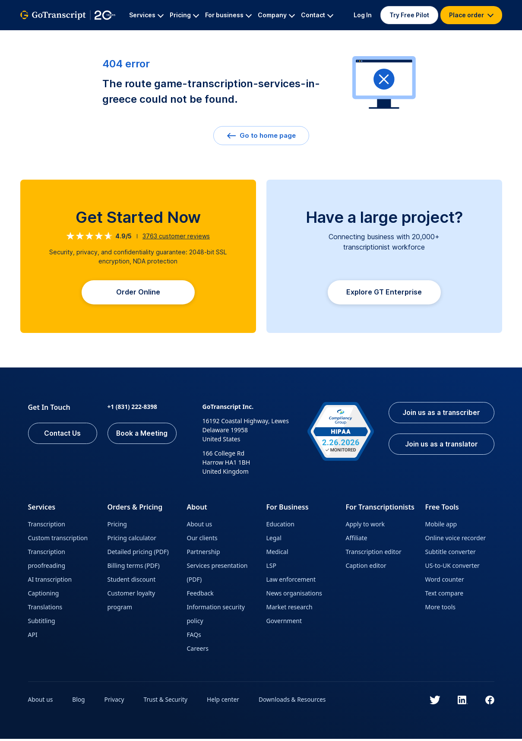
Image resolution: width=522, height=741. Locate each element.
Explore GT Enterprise (384, 294)
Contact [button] (317, 15)
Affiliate (356, 540)
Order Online (138, 293)
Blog (79, 701)
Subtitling (41, 623)
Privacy (115, 701)
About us (199, 526)
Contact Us (62, 435)
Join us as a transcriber (440, 415)
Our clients (202, 540)
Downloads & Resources (295, 701)
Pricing (117, 526)
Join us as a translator (440, 447)
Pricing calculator (132, 540)
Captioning (43, 595)
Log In (363, 15)
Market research (289, 609)
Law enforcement (291, 581)
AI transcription (50, 581)
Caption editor (366, 568)
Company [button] (276, 15)
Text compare (444, 595)
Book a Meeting (141, 435)
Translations (45, 609)
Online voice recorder (455, 540)
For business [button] (228, 15)
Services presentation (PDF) (217, 575)
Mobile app (441, 526)
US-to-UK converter (452, 568)
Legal (274, 540)
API (33, 637)
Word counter (444, 581)
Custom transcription (58, 540)
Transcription (46, 526)
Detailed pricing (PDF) (138, 554)
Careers (198, 650)
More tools (440, 609)
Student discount (132, 581)
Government (284, 623)
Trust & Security (167, 701)
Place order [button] (471, 15)
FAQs (194, 637)
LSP (271, 568)
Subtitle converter (450, 554)
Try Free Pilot (409, 15)
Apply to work (365, 526)
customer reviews (176, 236)
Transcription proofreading (47, 561)
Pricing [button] (184, 15)
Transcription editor (374, 554)
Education (280, 526)
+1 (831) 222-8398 (133, 409)
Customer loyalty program (131, 602)
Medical (277, 554)
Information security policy (216, 616)
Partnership (203, 554)
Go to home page (261, 135)
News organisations (294, 595)
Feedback (200, 595)
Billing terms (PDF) (134, 568)
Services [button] (146, 15)
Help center (225, 701)
